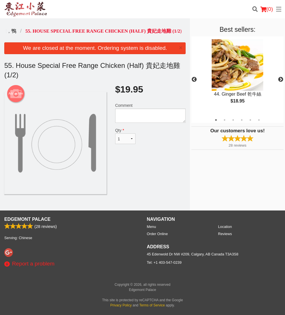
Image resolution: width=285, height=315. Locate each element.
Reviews (225, 234)
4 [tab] (242, 120)
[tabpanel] (237, 76)
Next (281, 79)
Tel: (164, 262)
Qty (125, 136)
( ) (266, 9)
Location (225, 227)
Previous (194, 79)
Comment (150, 113)
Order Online (157, 234)
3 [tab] (233, 120)
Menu (151, 227)
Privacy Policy (121, 305)
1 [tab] (216, 120)
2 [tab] (224, 120)
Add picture (16, 93)
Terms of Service (152, 305)
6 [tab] (259, 120)
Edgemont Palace (27, 219)
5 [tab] (250, 120)
